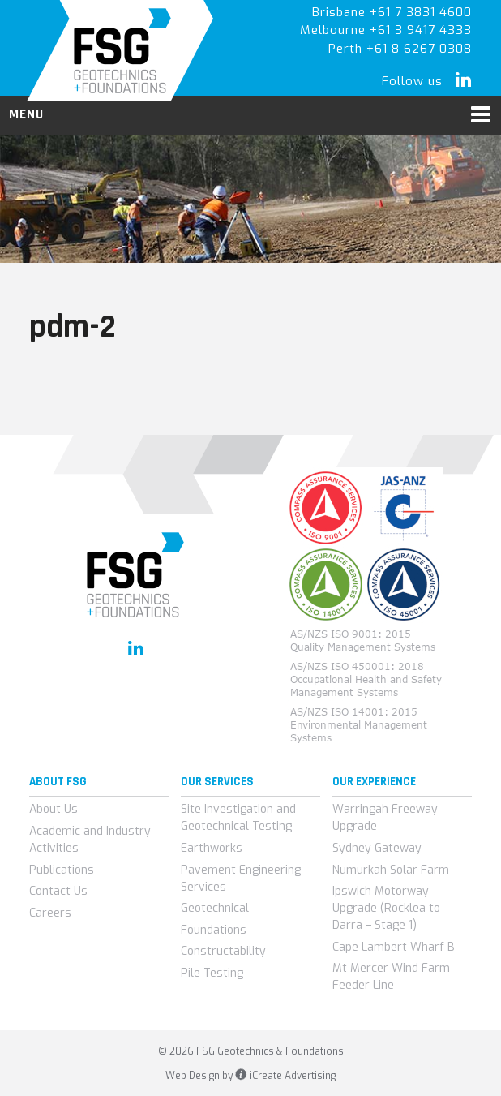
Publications (61, 870)
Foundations (213, 930)
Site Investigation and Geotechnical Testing (238, 818)
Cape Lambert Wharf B (393, 947)
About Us (53, 809)
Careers (50, 913)
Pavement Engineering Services (241, 878)
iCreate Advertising (285, 1075)
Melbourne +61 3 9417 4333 (386, 30)
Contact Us (58, 891)
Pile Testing (212, 973)
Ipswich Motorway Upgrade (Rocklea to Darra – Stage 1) (386, 908)
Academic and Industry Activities (90, 839)
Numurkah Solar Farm (390, 870)
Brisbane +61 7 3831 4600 (392, 12)
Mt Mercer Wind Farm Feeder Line (391, 977)
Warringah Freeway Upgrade (385, 818)
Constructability (223, 951)
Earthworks (211, 848)
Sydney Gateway (377, 848)
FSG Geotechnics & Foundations (120, 50)
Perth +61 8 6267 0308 (400, 49)
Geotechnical (215, 908)
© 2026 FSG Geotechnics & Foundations (251, 1051)
